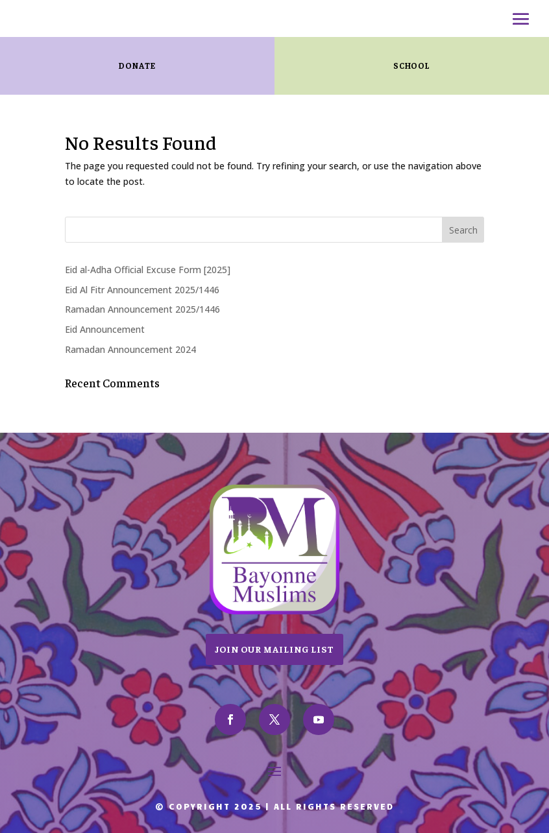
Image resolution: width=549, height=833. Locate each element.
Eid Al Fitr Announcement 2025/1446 (142, 290)
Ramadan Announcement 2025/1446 (142, 309)
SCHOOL (411, 65)
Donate (137, 65)
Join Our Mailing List (274, 649)
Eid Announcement (105, 329)
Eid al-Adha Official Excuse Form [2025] (147, 269)
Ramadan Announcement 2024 (130, 349)
